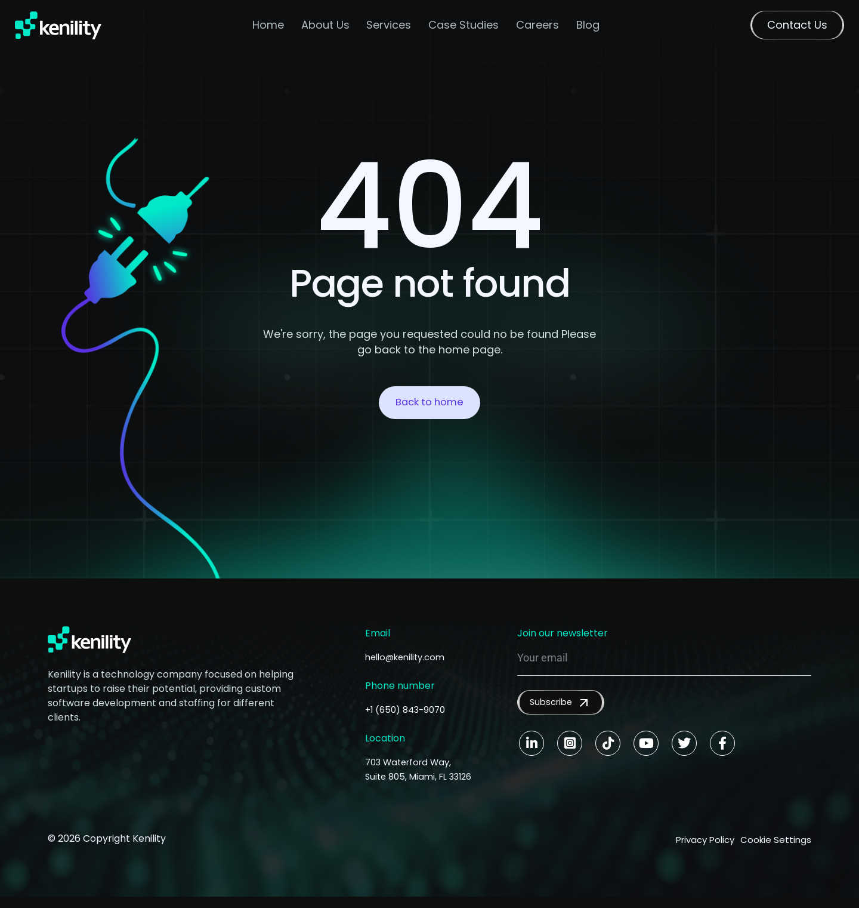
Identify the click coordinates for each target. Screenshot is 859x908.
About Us (326, 27)
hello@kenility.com (409, 657)
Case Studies (465, 27)
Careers (538, 27)
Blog (588, 27)
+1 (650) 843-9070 (408, 709)
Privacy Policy (692, 853)
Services (389, 27)
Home (269, 27)
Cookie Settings (775, 853)
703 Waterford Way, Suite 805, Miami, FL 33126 (412, 776)
